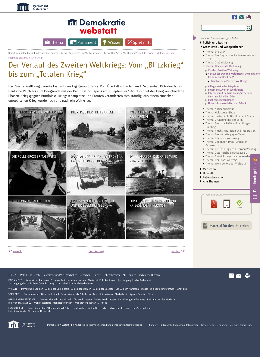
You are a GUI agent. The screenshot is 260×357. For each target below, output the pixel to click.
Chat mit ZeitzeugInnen (221, 99)
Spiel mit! (142, 42)
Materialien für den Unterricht (90, 308)
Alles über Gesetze (103, 288)
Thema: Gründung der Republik (224, 119)
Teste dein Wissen (103, 294)
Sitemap (234, 325)
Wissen (115, 42)
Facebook (235, 17)
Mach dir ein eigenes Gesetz (130, 294)
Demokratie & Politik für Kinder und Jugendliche (33, 53)
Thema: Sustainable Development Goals (230, 116)
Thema (57, 42)
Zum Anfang (96, 251)
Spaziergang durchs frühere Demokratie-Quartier (34, 283)
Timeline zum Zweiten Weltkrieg (229, 81)
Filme (150, 294)
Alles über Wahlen (81, 288)
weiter (176, 251)
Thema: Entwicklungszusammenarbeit (229, 156)
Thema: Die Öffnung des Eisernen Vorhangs (232, 149)
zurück (17, 251)
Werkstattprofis (42, 302)
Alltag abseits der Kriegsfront (224, 86)
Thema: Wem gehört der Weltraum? (227, 163)
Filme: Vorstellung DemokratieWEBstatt (50, 308)
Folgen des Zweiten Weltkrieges (225, 89)
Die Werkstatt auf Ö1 (19, 302)
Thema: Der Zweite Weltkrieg (118, 53)
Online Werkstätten (105, 299)
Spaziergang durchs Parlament (134, 280)
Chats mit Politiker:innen (102, 280)
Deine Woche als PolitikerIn (76, 294)
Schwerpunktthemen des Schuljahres (129, 308)
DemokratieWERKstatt (21, 299)
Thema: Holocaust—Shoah (221, 112)
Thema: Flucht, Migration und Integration (231, 130)
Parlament (86, 42)
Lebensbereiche (213, 177)
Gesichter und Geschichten (78, 283)
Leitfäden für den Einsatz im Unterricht (30, 311)
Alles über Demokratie (57, 288)
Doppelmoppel (31, 294)
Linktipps (182, 288)
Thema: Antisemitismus (220, 108)
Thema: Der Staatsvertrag (221, 160)
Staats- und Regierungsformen (158, 288)
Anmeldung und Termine (131, 299)
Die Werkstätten (83, 299)
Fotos (104, 302)
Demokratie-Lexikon (32, 288)
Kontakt (242, 17)
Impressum (246, 325)
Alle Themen (211, 181)
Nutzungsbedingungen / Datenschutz (179, 325)
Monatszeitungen (62, 302)
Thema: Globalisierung (219, 62)
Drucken (249, 17)
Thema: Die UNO (215, 51)
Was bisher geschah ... (87, 302)
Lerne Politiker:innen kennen (70, 280)
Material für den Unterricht (230, 226)
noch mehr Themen (149, 274)
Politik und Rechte (215, 42)
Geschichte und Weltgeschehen (85, 53)
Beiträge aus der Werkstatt (162, 299)
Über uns (153, 325)
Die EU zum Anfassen (127, 288)
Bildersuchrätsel (50, 294)
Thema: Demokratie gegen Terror (226, 134)
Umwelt (208, 173)
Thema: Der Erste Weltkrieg (222, 138)
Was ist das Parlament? (39, 280)
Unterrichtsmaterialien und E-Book (227, 103)
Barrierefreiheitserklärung (214, 325)
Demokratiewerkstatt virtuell (56, 299)
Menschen (209, 169)
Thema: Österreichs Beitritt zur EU (226, 152)
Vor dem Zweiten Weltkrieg (223, 70)
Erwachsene (16, 308)
